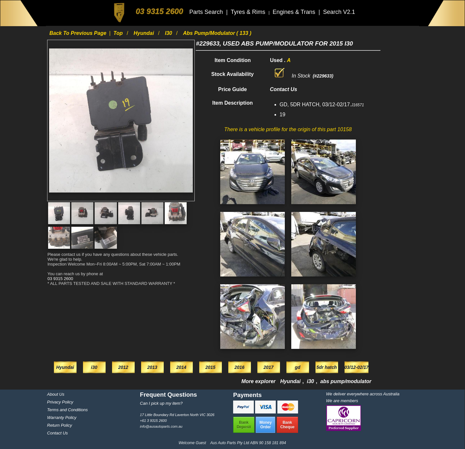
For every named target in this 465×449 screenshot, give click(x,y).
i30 (169, 33)
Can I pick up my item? (161, 403)
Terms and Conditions (67, 409)
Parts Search (206, 12)
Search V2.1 (339, 12)
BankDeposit (244, 424)
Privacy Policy (60, 402)
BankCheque (287, 424)
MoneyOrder (265, 424)
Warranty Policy (62, 417)
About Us (55, 394)
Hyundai (145, 33)
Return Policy (59, 425)
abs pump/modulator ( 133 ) (217, 33)
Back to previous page (78, 33)
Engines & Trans (295, 12)
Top (118, 33)
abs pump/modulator (345, 381)
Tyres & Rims (249, 12)
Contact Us (57, 433)
